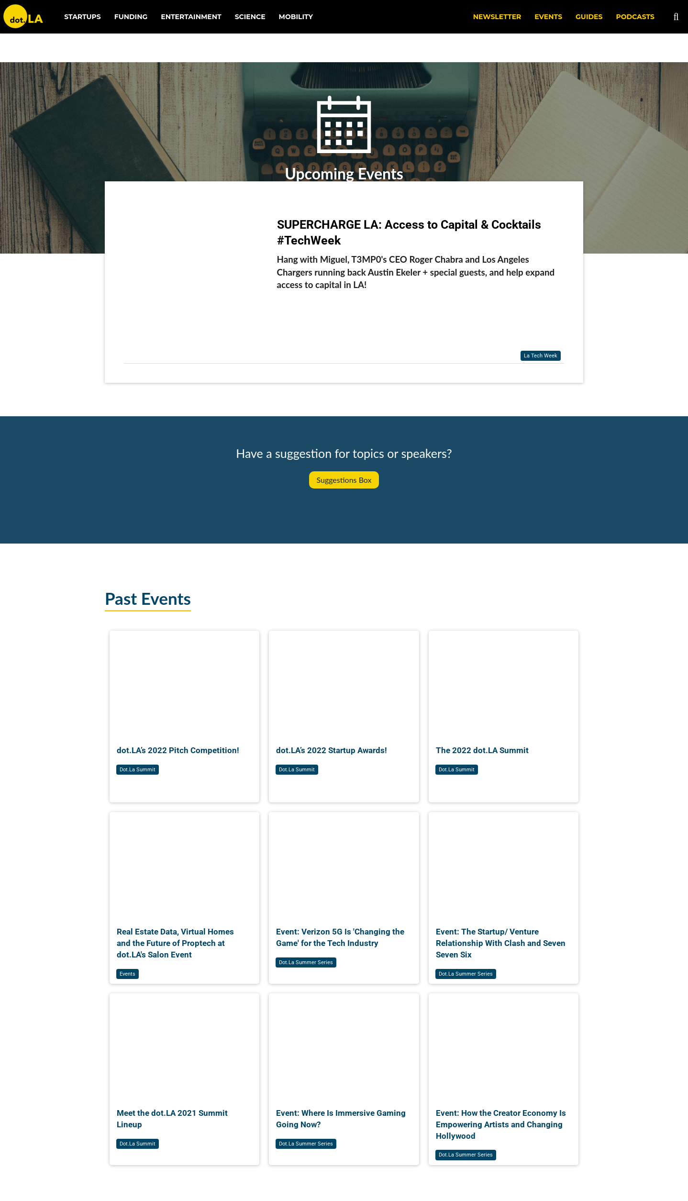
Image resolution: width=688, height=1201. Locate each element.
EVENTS (548, 16)
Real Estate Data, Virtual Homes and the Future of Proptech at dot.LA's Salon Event (175, 943)
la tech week (540, 356)
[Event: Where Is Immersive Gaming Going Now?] (344, 1043)
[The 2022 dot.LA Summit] (503, 681)
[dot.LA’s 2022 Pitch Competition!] (184, 681)
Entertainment (191, 16)
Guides (589, 16)
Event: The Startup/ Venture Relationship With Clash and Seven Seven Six (501, 943)
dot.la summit (137, 770)
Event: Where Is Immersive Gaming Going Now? (341, 1118)
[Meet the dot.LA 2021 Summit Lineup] (184, 1043)
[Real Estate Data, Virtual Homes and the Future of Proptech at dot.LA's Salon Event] (184, 862)
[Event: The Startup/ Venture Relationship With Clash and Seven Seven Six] (503, 862)
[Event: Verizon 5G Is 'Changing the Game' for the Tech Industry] (344, 862)
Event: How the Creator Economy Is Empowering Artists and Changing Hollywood (501, 1124)
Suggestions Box (343, 479)
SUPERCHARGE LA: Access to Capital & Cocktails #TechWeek (409, 232)
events (127, 974)
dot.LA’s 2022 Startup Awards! (331, 750)
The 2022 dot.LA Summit (482, 750)
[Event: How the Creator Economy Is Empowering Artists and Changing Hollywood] (503, 1043)
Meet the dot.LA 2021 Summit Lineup (172, 1118)
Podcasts (635, 16)
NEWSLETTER (497, 16)
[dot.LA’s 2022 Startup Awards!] (344, 681)
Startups (82, 16)
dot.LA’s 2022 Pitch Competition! (178, 750)
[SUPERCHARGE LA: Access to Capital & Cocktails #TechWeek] (195, 284)
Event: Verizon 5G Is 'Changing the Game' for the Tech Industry (340, 937)
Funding (131, 16)
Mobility (296, 16)
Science (250, 16)
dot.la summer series (306, 962)
